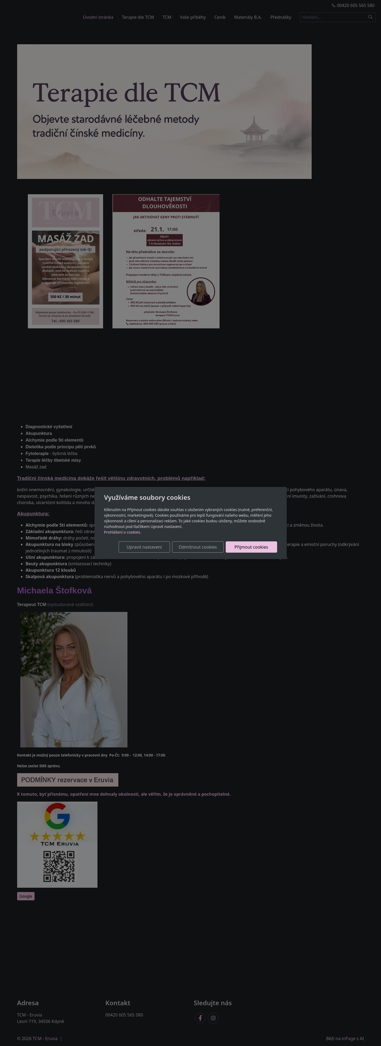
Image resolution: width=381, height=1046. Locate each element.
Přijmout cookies (251, 547)
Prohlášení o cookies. (122, 532)
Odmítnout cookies (198, 547)
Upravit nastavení (144, 547)
